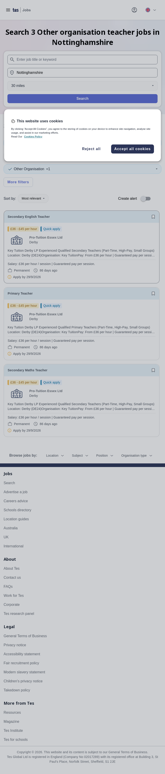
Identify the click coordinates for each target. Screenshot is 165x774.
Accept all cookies (132, 149)
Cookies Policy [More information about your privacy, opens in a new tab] (33, 136)
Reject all (91, 149)
